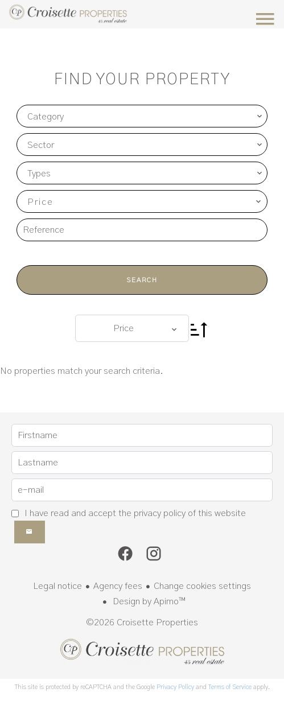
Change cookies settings (202, 586)
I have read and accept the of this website (135, 513)
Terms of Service (230, 687)
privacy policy (160, 513)
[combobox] (142, 116)
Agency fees (117, 586)
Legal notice (57, 586)
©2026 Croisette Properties (142, 622)
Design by (148, 601)
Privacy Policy (175, 687)
